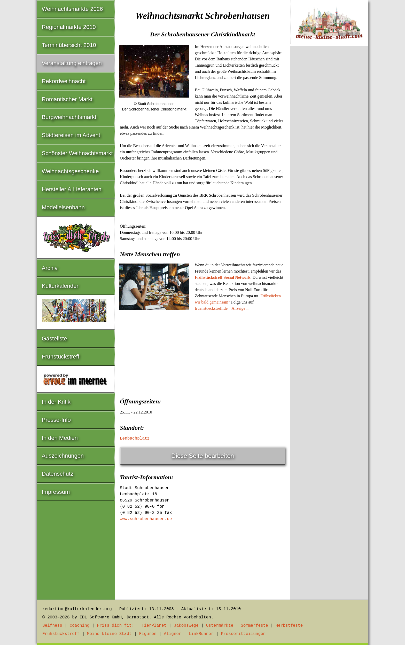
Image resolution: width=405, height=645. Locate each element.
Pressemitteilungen (243, 634)
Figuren (147, 634)
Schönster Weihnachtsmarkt (77, 153)
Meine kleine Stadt (109, 634)
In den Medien (60, 438)
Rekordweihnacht (64, 81)
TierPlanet (154, 625)
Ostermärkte (219, 625)
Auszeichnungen (63, 455)
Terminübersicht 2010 (69, 45)
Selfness (52, 625)
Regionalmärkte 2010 (69, 27)
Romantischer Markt (67, 99)
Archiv (50, 268)
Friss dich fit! (115, 625)
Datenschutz (57, 474)
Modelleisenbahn (63, 207)
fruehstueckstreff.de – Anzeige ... (222, 308)
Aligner (172, 634)
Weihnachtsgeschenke (70, 171)
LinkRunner (201, 634)
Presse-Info (56, 420)
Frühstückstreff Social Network (223, 277)
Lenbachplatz (135, 438)
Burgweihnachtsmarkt (69, 117)
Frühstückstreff (60, 356)
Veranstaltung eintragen (72, 63)
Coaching (80, 625)
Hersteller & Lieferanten (72, 189)
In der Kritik (56, 402)
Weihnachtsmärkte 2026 (72, 9)
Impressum (56, 492)
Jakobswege (186, 625)
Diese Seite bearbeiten (202, 455)
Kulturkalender (60, 286)
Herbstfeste (289, 625)
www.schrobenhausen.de (146, 519)
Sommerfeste (254, 625)
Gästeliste (54, 338)
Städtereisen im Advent (71, 135)
